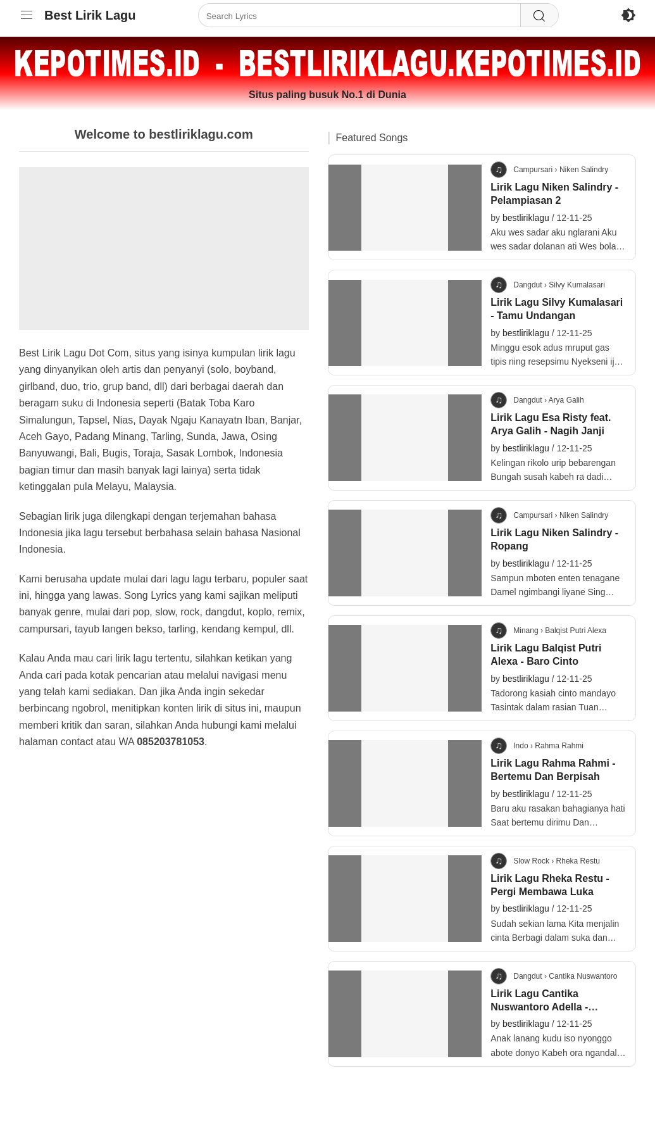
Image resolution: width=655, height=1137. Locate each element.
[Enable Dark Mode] (628, 15)
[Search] (539, 16)
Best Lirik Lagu (89, 15)
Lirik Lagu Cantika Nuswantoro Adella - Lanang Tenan (539, 1007)
